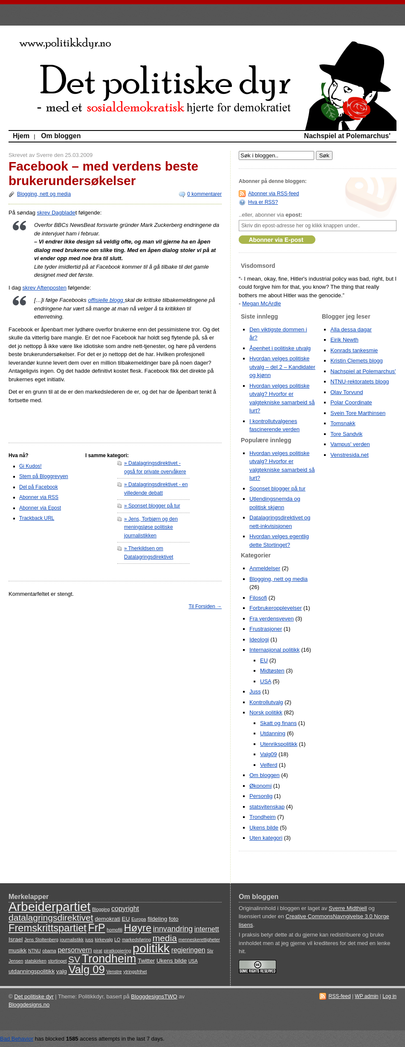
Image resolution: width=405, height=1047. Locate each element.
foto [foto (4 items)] (174, 919)
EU (264, 660)
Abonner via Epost (40, 508)
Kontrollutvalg (266, 702)
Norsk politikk (265, 712)
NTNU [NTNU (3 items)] (34, 950)
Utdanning (272, 733)
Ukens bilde (263, 827)
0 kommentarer (204, 194)
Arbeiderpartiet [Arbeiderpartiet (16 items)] (49, 906)
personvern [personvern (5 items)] (75, 950)
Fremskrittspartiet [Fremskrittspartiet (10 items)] (48, 928)
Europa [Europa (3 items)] (138, 919)
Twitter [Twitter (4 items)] (146, 960)
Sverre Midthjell (348, 908)
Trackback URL (36, 518)
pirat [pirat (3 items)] (97, 950)
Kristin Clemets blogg (356, 360)
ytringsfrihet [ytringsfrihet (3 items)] (135, 971)
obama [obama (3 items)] (49, 950)
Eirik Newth (344, 339)
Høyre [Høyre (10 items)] (137, 928)
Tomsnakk (343, 423)
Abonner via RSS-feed (273, 194)
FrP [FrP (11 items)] (96, 928)
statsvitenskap (266, 806)
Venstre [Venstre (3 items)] (114, 971)
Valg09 (268, 754)
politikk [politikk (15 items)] (151, 948)
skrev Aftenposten (45, 287)
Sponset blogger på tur (277, 488)
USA (265, 681)
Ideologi (259, 639)
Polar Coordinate (351, 402)
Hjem (21, 135)
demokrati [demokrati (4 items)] (107, 919)
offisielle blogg (106, 300)
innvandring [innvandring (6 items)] (173, 929)
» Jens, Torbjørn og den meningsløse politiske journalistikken (151, 527)
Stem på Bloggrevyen (43, 476)
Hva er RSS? (263, 202)
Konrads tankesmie (354, 350)
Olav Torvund (346, 392)
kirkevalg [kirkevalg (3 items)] (104, 939)
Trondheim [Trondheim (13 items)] (109, 958)
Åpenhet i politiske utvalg (280, 348)
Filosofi (258, 598)
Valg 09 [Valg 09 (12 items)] (86, 969)
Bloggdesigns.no (29, 1004)
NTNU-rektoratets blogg (359, 381)
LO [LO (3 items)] (117, 939)
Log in (389, 996)
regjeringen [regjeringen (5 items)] (188, 950)
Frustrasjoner (265, 629)
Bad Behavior (16, 1038)
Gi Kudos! (30, 466)
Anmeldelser (264, 568)
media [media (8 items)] (165, 938)
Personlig (260, 796)
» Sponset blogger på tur (152, 506)
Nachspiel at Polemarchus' (347, 135)
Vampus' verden (350, 444)
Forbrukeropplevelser (275, 608)
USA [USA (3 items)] (193, 960)
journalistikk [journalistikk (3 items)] (72, 939)
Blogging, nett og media (44, 194)
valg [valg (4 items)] (61, 971)
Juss (255, 691)
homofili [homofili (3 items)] (114, 929)
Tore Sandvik (346, 434)
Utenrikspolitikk (278, 744)
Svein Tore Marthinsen (357, 413)
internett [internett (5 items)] (206, 929)
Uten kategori (265, 838)
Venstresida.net (349, 455)
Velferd (268, 765)
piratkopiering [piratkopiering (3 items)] (117, 950)
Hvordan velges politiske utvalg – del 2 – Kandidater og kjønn (282, 366)
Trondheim (262, 817)
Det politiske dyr (33, 996)
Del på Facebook (38, 487)
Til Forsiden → (205, 606)
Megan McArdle (261, 303)
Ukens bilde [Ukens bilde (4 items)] (171, 960)
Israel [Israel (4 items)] (16, 939)
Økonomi (260, 786)
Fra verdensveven (271, 618)
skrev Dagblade (56, 212)
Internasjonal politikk (274, 650)
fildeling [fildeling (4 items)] (157, 919)
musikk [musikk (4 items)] (17, 950)
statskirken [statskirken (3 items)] (35, 960)
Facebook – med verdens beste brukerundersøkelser (103, 173)
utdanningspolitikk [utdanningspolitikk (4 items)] (32, 971)
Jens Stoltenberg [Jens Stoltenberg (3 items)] (41, 939)
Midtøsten (272, 670)
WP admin (366, 996)
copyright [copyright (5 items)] (125, 908)
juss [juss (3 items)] (89, 939)
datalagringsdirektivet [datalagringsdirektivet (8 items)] (51, 917)
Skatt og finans (278, 723)
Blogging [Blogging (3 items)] (101, 909)
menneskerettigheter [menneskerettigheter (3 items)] (199, 939)
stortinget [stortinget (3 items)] (57, 960)
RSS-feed (340, 996)
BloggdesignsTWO (154, 996)
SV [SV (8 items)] (74, 959)
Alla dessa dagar (351, 329)
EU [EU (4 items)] (126, 919)
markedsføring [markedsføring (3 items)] (136, 939)
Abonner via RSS (38, 497)
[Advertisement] (58, 421)
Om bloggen (61, 135)
